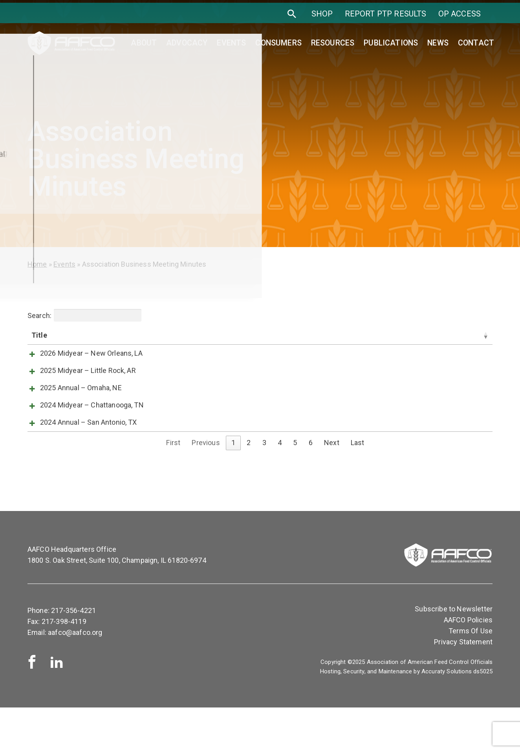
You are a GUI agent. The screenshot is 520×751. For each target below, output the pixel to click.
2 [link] (249, 486)
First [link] (173, 486)
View (313, 355)
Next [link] (331, 486)
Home (37, 264)
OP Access (459, 19)
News (438, 45)
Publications (391, 45)
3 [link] (264, 486)
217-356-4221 (73, 654)
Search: (84, 315)
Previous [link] (206, 486)
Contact (476, 45)
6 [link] (311, 486)
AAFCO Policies (468, 663)
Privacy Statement (463, 685)
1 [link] (233, 486)
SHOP (322, 19)
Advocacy (186, 45)
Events (64, 264)
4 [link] (280, 486)
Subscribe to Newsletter (454, 652)
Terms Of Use (471, 674)
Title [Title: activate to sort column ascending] (39, 335)
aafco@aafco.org (75, 676)
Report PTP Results (386, 19)
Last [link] (357, 486)
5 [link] (295, 486)
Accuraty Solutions (446, 714)
